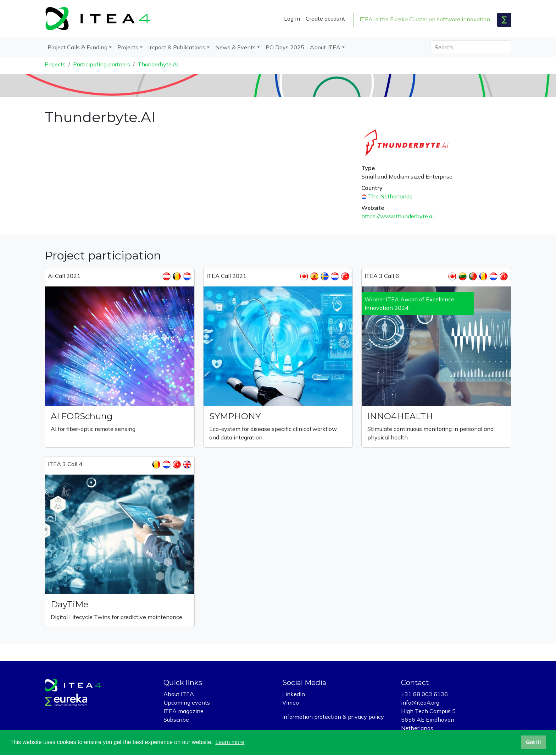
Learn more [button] (229, 742)
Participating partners (101, 64)
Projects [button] (127, 47)
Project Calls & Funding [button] (77, 47)
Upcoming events (186, 702)
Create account (325, 18)
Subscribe (176, 719)
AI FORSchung (81, 416)
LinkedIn (293, 693)
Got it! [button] (533, 742)
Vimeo (290, 702)
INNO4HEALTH (400, 416)
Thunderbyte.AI (158, 64)
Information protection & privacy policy (333, 716)
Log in (292, 18)
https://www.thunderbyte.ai (397, 216)
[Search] (470, 47)
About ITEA (178, 693)
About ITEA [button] (325, 47)
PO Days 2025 (285, 47)
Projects (55, 64)
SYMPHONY (235, 416)
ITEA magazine (183, 711)
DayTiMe (69, 604)
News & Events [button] (235, 47)
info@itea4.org (420, 702)
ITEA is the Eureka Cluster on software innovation (425, 19)
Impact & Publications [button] (176, 47)
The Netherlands (390, 196)
